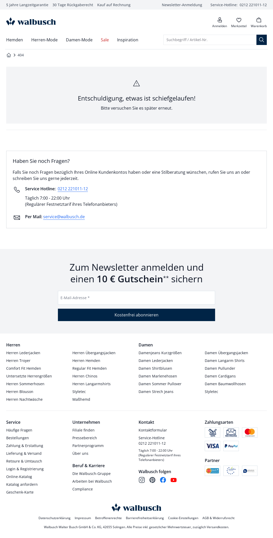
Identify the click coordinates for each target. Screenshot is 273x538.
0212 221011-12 (73, 189)
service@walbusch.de (64, 216)
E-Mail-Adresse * (75, 297)
